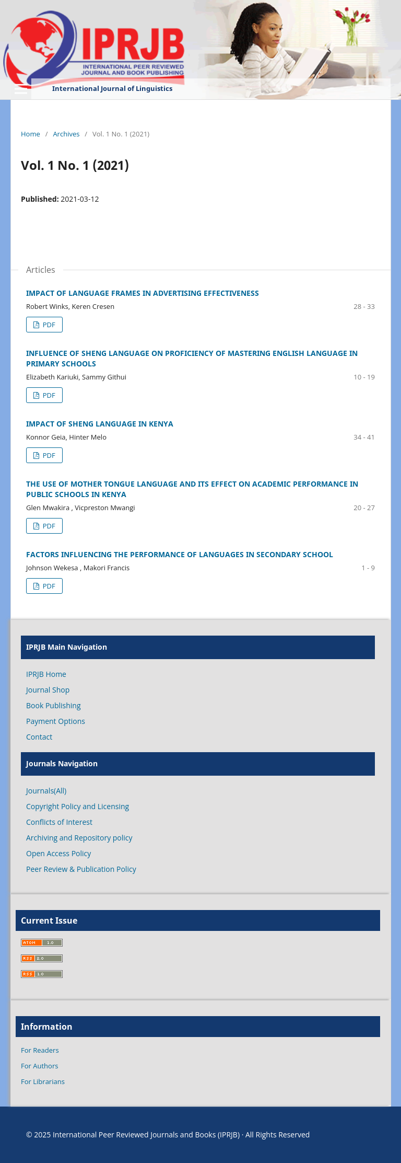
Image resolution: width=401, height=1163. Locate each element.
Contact (39, 737)
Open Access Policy (58, 853)
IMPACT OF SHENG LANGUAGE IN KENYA (99, 424)
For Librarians (43, 1081)
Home (30, 134)
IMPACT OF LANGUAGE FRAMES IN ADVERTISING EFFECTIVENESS (142, 293)
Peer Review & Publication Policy (81, 869)
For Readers (40, 1050)
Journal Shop (47, 690)
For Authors (39, 1065)
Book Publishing (53, 705)
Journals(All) (46, 791)
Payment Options (55, 721)
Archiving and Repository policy (79, 838)
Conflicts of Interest (59, 822)
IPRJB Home (46, 674)
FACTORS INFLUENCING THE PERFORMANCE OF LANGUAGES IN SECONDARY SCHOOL (179, 554)
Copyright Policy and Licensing (77, 806)
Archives (66, 134)
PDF (48, 324)
